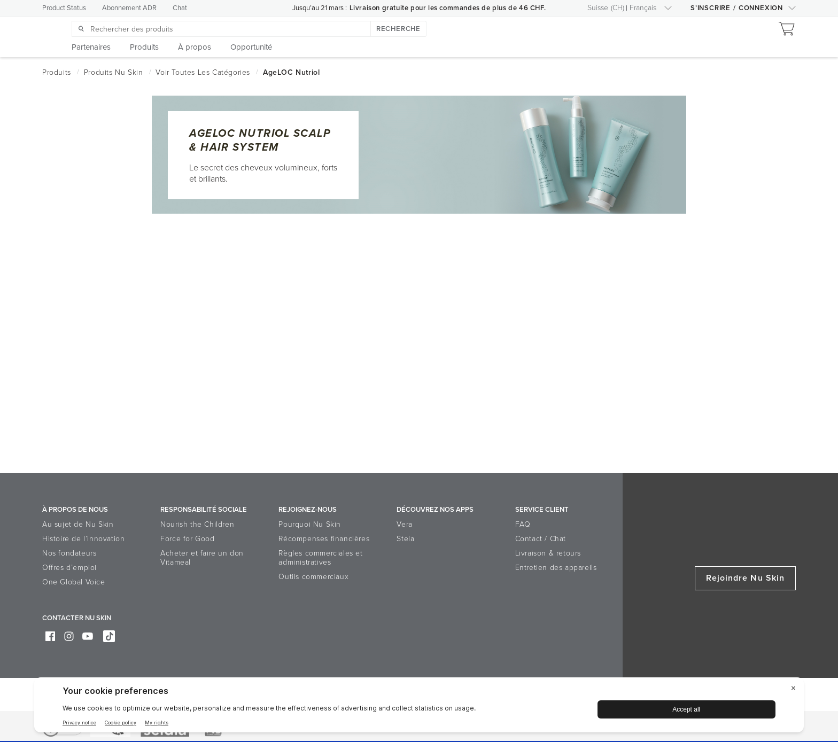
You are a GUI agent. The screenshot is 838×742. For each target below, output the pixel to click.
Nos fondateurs (69, 553)
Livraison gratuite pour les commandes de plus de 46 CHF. (448, 8)
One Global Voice (73, 582)
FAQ (523, 524)
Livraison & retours (548, 553)
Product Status (64, 8)
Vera (404, 524)
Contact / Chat (540, 538)
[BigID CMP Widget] (419, 707)
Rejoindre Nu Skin (745, 578)
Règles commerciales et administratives (320, 558)
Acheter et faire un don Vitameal (202, 558)
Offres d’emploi (69, 567)
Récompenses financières (323, 538)
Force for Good (187, 538)
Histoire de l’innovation (83, 538)
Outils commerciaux (313, 576)
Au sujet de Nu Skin (77, 524)
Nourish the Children (197, 524)
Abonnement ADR (129, 8)
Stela (405, 538)
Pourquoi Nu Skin (309, 524)
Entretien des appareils (556, 567)
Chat (180, 8)
